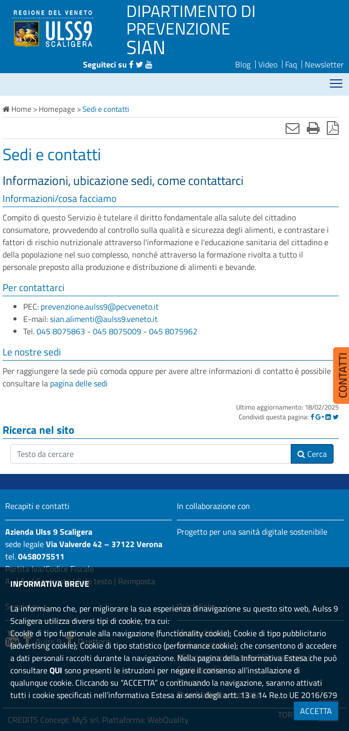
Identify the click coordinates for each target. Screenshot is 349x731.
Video (267, 64)
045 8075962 (173, 331)
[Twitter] (336, 417)
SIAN (145, 46)
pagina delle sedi (79, 383)
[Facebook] (312, 417)
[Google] (319, 417)
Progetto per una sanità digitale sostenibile (252, 531)
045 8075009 (117, 331)
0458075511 (41, 556)
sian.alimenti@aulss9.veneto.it (104, 319)
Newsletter (324, 64)
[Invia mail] (293, 128)
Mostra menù (337, 80)
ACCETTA (316, 711)
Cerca (312, 454)
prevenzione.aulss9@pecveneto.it (100, 306)
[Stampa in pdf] (333, 128)
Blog (243, 64)
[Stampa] (313, 128)
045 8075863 (61, 331)
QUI (55, 670)
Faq (291, 64)
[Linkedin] (328, 417)
